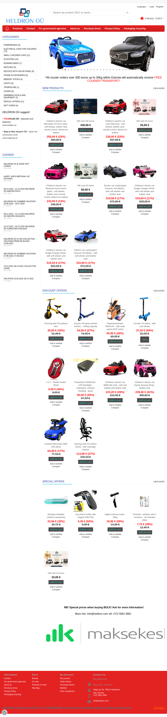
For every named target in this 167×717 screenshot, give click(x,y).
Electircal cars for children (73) (20, 50)
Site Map (36, 688)
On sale (35, 681)
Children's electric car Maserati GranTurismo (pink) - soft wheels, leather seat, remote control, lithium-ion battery (56, 191)
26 (138, 69)
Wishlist (63, 688)
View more (159, 88)
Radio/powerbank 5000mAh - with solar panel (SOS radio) (115, 326)
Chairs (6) (9, 91)
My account (65, 678)
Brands (35, 678)
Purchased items (67, 685)
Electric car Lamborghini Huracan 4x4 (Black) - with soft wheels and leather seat (115, 189)
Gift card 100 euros (85, 121)
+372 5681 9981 (100, 695)
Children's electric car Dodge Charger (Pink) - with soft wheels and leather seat (144, 189)
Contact (31, 28)
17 (110, 69)
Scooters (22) (11, 59)
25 (135, 69)
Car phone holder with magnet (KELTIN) (85, 515)
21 (122, 69)
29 (148, 69)
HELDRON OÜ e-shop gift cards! (20, 166)
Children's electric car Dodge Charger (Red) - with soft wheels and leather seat (56, 254)
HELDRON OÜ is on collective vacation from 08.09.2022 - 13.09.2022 (20, 242)
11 (90, 69)
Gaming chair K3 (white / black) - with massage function (85, 447)
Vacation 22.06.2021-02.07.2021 (20, 280)
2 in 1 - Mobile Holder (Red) (56, 383)
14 (100, 69)
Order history (65, 681)
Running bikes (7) (13, 63)
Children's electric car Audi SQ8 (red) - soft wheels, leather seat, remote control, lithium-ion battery (115, 127)
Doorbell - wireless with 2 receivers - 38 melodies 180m (144, 517)
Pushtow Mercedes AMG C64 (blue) (56, 445)
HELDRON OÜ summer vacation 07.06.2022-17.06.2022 (20, 256)
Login (151, 7)
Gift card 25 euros (144, 121)
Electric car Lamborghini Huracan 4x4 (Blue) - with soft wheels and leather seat (85, 254)
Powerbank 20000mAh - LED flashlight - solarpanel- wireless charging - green (85, 386)
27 (142, 69)
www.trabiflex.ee (9, 125)
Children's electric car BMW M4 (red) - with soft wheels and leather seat (115, 385)
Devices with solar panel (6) (19, 71)
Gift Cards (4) (11, 105)
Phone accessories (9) (16, 75)
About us (75, 28)
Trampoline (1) (11, 87)
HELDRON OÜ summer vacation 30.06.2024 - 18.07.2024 (20, 203)
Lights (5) (8, 83)
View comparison (67, 691)
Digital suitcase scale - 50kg (115, 515)
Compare (56, 152)
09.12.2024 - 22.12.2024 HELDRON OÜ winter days (20, 191)
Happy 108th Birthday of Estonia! (20, 178)
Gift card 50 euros (85, 185)
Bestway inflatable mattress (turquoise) (56, 515)
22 (126, 69)
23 (129, 69)
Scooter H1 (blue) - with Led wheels (145, 325)
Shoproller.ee (159, 708)
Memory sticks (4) (13, 79)
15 (103, 69)
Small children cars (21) (17, 55)
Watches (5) (10, 67)
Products (18, 28)
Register (159, 7)
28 (145, 69)
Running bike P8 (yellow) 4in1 (56, 325)
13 (97, 69)
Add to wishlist (56, 149)
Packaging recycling (135, 28)
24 (132, 69)
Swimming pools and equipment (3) (15, 96)
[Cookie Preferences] (4, 712)
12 (94, 69)
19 (116, 69)
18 (113, 69)
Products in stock (39, 685)
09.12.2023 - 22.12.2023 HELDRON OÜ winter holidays (20, 216)
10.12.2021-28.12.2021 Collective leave (20, 268)
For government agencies (52, 28)
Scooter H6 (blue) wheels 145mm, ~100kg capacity (85, 325)
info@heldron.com (101, 701)
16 (106, 69)
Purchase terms (92, 28)
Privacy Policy (112, 28)
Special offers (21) (14, 101)
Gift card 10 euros (56, 573)
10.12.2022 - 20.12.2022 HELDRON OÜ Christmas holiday (20, 228)
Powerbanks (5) (12, 45)
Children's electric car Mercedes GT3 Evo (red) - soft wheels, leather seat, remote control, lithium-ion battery (56, 127)
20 (119, 69)
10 (87, 69)
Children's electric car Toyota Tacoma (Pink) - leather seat (144, 385)
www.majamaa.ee (10, 138)
